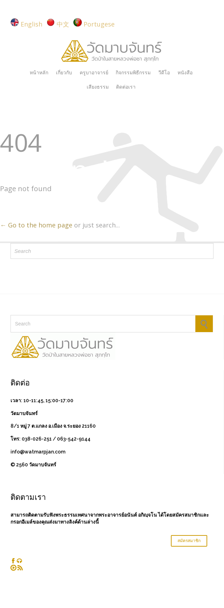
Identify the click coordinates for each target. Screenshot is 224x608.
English (31, 24)
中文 (63, 24)
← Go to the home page (36, 225)
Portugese (99, 24)
